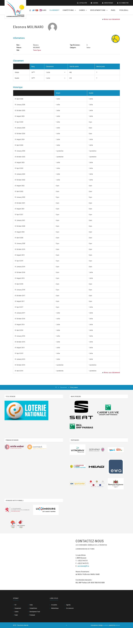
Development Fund (35, 611)
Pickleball (123, 10)
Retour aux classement (111, 19)
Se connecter (122, 3)
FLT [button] (36, 10)
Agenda (94, 3)
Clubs (43, 10)
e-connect (105, 625)
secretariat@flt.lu (83, 566)
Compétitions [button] (69, 10)
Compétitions (33, 608)
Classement (54, 10)
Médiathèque (107, 3)
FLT (56, 387)
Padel (113, 10)
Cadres (16, 611)
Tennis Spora (37, 50)
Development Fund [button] (99, 10)
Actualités (82, 3)
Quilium (118, 625)
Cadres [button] (83, 10)
